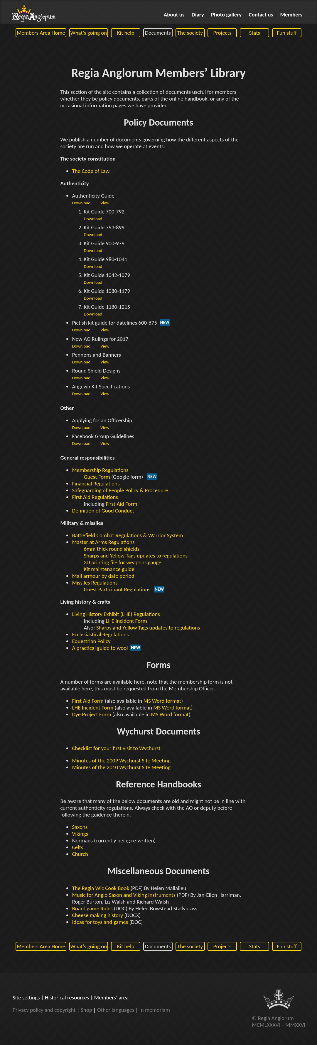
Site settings (26, 997)
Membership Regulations (100, 470)
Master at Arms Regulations (103, 542)
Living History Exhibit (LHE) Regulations (116, 614)
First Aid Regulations (95, 497)
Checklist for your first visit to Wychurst (116, 748)
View (104, 203)
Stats (254, 32)
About (174, 14)
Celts (77, 847)
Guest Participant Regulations (117, 589)
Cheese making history (97, 915)
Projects (222, 32)
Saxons (79, 827)
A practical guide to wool (100, 648)
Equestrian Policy (91, 641)
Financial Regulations (95, 483)
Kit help (125, 32)
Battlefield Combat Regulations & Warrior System (127, 535)
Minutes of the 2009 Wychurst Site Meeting (121, 760)
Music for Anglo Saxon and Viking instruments (123, 895)
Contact (261, 14)
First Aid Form (121, 503)
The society (190, 32)
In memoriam (154, 1009)
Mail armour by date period (103, 575)
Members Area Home (41, 32)
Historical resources (67, 997)
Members (291, 14)
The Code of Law (90, 171)
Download (81, 203)
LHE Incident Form (126, 620)
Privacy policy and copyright (44, 1009)
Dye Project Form (91, 714)
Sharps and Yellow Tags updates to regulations (136, 555)
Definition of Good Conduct (103, 510)
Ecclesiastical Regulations (100, 634)
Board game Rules (92, 908)
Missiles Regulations (94, 582)
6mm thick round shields (111, 548)
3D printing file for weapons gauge (122, 562)
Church (80, 854)
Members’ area (111, 997)
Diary (198, 14)
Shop (86, 1009)
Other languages (115, 1009)
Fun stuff (287, 32)
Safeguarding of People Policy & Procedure (120, 490)
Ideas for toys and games (100, 922)
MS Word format (162, 700)
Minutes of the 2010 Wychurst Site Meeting (121, 767)
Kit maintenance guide (109, 569)
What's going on (88, 32)
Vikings (80, 833)
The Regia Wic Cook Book (100, 888)
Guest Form (97, 476)
